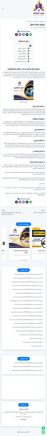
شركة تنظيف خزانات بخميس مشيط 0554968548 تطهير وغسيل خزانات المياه (28, 327)
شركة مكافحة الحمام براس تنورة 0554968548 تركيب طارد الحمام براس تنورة (28, 308)
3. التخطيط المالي (23, 54)
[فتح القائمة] (3, 8)
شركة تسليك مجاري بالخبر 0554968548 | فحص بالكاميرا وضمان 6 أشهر (29, 274)
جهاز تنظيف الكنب (23, 187)
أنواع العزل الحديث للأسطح (35, 211)
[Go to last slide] (43, 243)
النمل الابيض (8, 193)
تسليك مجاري (42, 193)
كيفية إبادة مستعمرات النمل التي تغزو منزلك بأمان (33, 342)
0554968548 (23, 419)
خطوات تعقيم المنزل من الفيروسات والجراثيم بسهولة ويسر (31, 335)
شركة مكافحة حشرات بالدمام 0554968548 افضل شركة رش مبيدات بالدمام (28, 297)
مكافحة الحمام (30, 187)
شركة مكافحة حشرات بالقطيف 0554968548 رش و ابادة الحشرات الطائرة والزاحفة (26, 301)
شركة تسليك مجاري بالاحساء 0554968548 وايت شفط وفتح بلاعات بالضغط (28, 278)
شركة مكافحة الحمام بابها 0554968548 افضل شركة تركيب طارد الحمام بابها (27, 289)
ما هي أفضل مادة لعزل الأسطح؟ (36, 338)
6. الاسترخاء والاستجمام (21, 61)
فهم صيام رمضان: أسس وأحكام (36, 251)
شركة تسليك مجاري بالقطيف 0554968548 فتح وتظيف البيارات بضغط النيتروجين (27, 282)
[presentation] (35, 238)
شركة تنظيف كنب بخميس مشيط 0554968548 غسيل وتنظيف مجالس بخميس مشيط (26, 319)
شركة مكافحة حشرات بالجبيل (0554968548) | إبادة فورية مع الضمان (29, 293)
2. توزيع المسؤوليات (22, 51)
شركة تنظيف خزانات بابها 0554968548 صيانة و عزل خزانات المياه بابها (29, 331)
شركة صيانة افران (38, 189)
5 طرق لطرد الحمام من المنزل (37, 346)
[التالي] (4, 243)
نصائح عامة (36, 21)
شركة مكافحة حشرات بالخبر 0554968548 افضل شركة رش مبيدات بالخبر (28, 304)
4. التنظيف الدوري (22, 56)
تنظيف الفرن (14, 187)
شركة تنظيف (29, 193)
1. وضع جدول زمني (22, 48)
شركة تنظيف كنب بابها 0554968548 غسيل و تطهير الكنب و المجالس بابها (28, 323)
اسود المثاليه (41, 21)
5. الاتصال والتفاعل (22, 59)
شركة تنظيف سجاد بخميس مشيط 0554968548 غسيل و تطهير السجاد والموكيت (27, 312)
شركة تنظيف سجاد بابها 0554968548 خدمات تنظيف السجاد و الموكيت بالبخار (28, 316)
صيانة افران (35, 193)
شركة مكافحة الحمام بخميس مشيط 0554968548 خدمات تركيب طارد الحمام (27, 285)
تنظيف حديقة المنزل (40, 187)
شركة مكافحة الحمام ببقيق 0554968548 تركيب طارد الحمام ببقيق (12, 212)
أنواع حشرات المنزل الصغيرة (14, 251)
